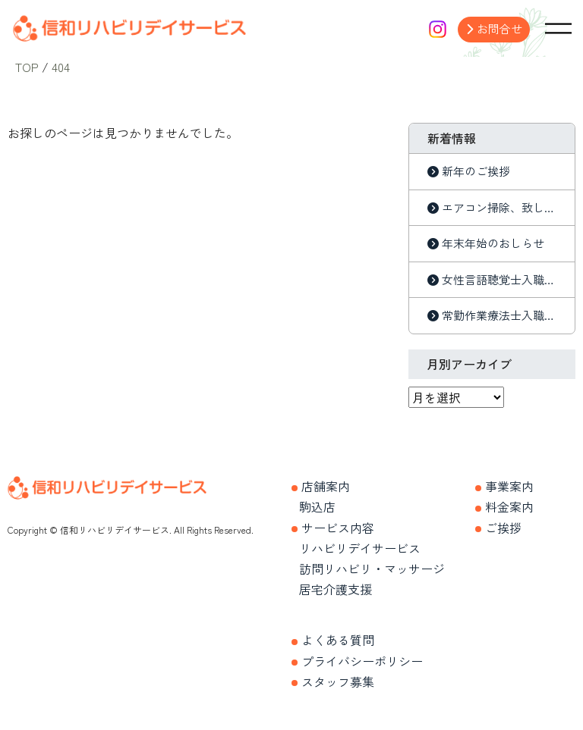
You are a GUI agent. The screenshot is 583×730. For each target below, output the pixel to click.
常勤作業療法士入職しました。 (499, 315)
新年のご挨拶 (476, 171)
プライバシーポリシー (362, 660)
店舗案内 (325, 486)
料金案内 (509, 506)
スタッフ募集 (337, 681)
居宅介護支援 (335, 589)
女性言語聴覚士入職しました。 (499, 279)
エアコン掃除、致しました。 (499, 207)
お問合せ (499, 28)
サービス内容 (337, 527)
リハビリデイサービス (360, 548)
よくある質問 (337, 640)
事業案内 (509, 486)
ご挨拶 (503, 527)
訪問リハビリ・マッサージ (372, 568)
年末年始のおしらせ (493, 243)
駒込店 (317, 506)
